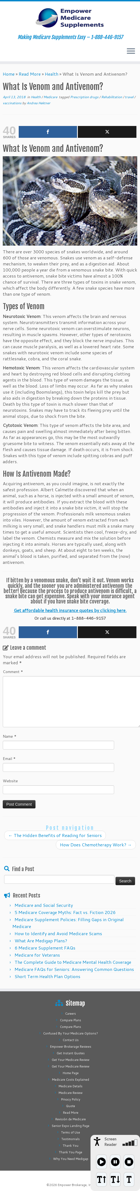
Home (9, 74)
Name (10, 736)
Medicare (50, 97)
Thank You (70, 1145)
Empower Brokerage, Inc (75, 1185)
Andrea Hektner (38, 103)
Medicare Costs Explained (70, 1079)
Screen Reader (110, 1141)
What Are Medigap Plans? (41, 940)
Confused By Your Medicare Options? (70, 1033)
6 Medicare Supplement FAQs (45, 948)
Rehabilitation (112, 97)
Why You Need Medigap (70, 1159)
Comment (13, 671)
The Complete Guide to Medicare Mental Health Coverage (73, 962)
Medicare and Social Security (44, 905)
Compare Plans (70, 1020)
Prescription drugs (84, 97)
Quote (70, 1106)
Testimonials (70, 1139)
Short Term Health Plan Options (47, 976)
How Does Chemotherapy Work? (96, 844)
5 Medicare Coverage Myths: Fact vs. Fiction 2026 (65, 912)
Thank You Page (70, 1152)
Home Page (71, 1073)
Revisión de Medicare (70, 1119)
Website (10, 781)
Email (9, 758)
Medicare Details (71, 1086)
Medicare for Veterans (37, 955)
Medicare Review (71, 1093)
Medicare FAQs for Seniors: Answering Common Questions (74, 969)
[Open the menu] (131, 51)
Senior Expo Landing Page (70, 1126)
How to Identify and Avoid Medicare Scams (58, 933)
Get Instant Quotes (71, 1053)
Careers (70, 1013)
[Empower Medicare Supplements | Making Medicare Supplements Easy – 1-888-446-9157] (70, 18)
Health (51, 74)
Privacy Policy (70, 1099)
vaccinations (12, 103)
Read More (30, 74)
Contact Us (71, 1040)
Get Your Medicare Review (70, 1060)
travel (129, 97)
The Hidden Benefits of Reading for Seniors (55, 835)
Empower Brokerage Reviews (70, 1046)
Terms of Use (70, 1132)
